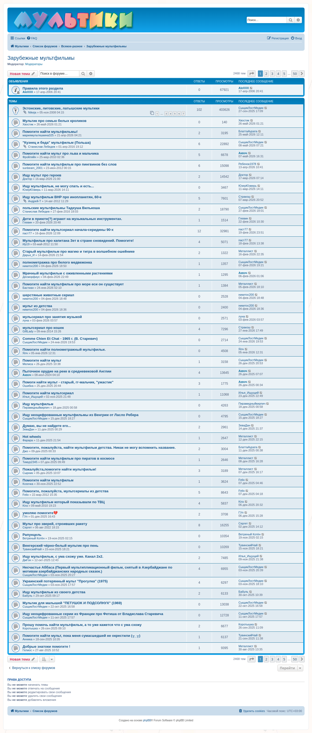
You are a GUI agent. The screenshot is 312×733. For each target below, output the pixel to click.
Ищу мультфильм (38, 404)
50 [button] (295, 73)
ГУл (25, 516)
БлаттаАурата (248, 131)
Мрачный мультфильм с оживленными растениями (67, 273)
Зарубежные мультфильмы (41, 58)
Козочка (28, 483)
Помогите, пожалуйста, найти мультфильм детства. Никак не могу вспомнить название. (99, 448)
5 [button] (284, 73)
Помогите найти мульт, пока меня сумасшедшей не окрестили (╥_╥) (81, 636)
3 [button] (272, 73)
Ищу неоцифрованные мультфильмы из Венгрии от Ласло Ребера (80, 415)
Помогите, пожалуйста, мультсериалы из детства (66, 491)
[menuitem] (32, 38)
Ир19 (26, 244)
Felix (242, 479)
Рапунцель (32, 535)
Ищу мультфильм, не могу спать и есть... (58, 186)
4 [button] (278, 73)
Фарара (28, 440)
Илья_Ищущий (33, 396)
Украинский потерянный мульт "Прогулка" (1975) (65, 581)
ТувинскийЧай (32, 549)
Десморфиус (31, 276)
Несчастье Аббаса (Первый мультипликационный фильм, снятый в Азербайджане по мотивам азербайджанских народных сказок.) (97, 569)
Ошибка (28, 385)
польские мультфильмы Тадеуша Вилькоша (61, 208)
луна (26, 320)
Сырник (28, 472)
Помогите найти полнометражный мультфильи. (64, 349)
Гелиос (27, 650)
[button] (251, 73)
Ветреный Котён (34, 538)
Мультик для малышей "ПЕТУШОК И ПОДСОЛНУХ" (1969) (72, 603)
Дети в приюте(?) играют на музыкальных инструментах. (72, 219)
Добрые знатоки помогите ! (46, 647)
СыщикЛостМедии (251, 107)
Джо (25, 451)
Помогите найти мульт (42, 360)
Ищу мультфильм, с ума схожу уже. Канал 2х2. (63, 556)
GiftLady (28, 331)
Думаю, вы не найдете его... (47, 426)
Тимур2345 (30, 462)
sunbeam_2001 (33, 168)
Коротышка (30, 628)
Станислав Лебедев (41, 146)
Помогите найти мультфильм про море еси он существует (73, 284)
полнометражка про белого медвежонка (57, 262)
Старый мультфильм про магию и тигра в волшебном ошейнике (79, 251)
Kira (25, 505)
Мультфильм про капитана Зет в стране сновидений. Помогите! (78, 241)
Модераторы (33, 64)
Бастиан (28, 287)
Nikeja (32, 112)
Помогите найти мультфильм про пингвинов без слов (69, 164)
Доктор (27, 178)
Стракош (244, 196)
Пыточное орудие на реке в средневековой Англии (67, 371)
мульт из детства (37, 306)
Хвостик (28, 124)
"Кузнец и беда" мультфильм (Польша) (57, 143)
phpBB (147, 720)
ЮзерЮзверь (32, 189)
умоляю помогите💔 (40, 513)
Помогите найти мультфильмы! (50, 132)
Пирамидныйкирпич (36, 407)
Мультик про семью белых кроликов (54, 121)
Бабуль (27, 595)
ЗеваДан (28, 429)
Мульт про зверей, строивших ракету (55, 524)
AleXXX (28, 92)
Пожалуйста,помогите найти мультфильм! (59, 469)
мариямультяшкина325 (38, 135)
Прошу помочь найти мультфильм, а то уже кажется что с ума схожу (82, 625)
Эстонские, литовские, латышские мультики (61, 108)
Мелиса (28, 364)
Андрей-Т (34, 201)
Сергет (27, 527)
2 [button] (266, 73)
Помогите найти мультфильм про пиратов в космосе (69, 458)
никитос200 (30, 266)
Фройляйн (29, 157)
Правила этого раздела (43, 88)
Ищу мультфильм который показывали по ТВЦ (64, 502)
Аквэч (243, 153)
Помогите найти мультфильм (48, 480)
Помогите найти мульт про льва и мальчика (61, 153)
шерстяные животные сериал (48, 295)
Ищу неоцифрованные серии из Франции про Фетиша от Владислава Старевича (93, 614)
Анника (27, 639)
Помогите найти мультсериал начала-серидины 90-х (68, 230)
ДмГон (27, 560)
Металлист (246, 251)
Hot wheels (32, 437)
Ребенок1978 (247, 164)
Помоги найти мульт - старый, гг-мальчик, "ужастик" (68, 382)
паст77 (27, 233)
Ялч (25, 353)
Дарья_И (28, 255)
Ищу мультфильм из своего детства (54, 592)
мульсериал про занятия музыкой (52, 317)
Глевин (27, 222)
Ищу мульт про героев (42, 175)
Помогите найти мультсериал (48, 393)
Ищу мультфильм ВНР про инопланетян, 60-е (62, 197)
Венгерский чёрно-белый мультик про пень (60, 546)
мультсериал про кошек (43, 328)
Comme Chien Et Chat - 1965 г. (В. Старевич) (60, 339)
